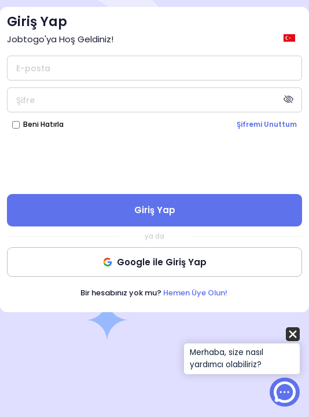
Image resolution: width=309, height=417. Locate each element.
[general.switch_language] (291, 38)
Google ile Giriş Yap (155, 262)
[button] (242, 351)
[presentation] (154, 161)
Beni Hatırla (43, 124)
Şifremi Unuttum (267, 124)
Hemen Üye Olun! (195, 292)
